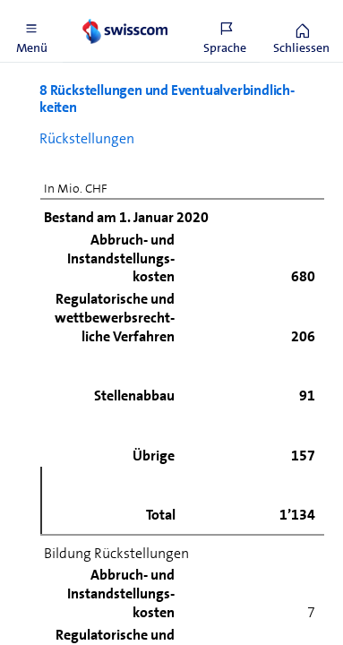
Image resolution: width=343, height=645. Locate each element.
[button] (31, 31)
